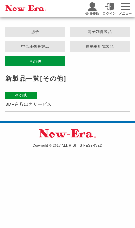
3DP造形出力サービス (28, 104)
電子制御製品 (100, 31)
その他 (35, 61)
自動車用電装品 (100, 46)
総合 (35, 31)
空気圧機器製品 (35, 46)
